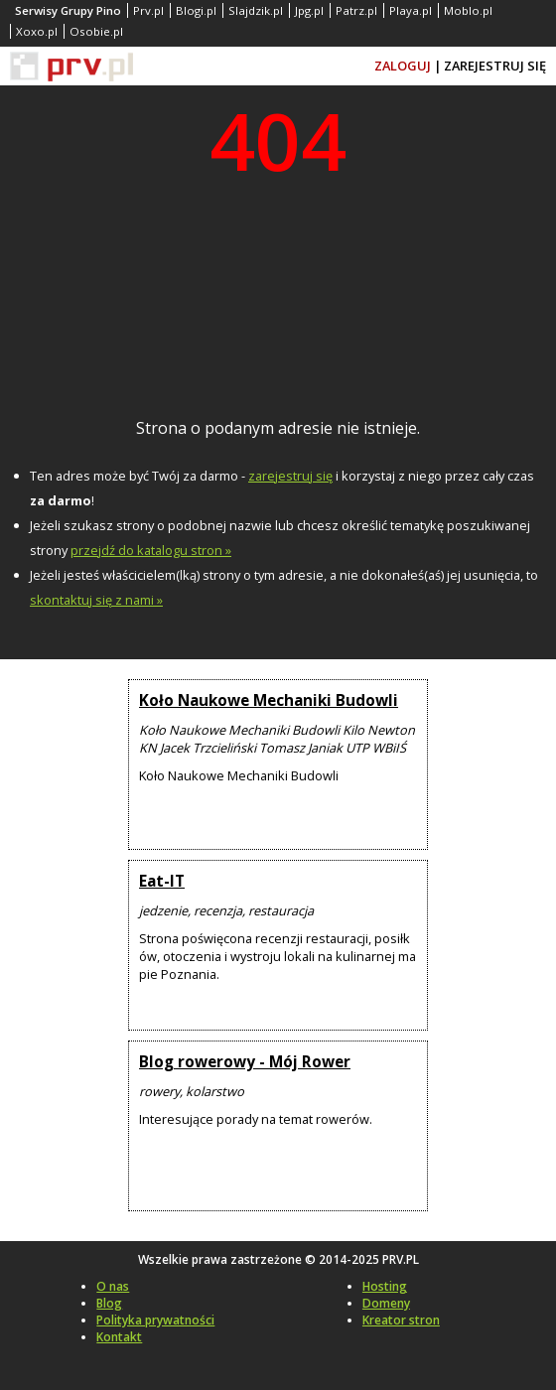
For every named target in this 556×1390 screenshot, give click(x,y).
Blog (109, 1303)
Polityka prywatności (155, 1320)
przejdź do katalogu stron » (150, 550)
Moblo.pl (468, 10)
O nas (112, 1286)
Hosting (384, 1286)
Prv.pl (148, 10)
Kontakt (119, 1336)
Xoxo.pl (37, 31)
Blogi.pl (196, 10)
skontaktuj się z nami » (96, 600)
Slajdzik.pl (255, 10)
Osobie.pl (96, 31)
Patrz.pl (356, 10)
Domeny (386, 1303)
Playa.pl (410, 10)
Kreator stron (401, 1320)
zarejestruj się (290, 476)
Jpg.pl (309, 10)
